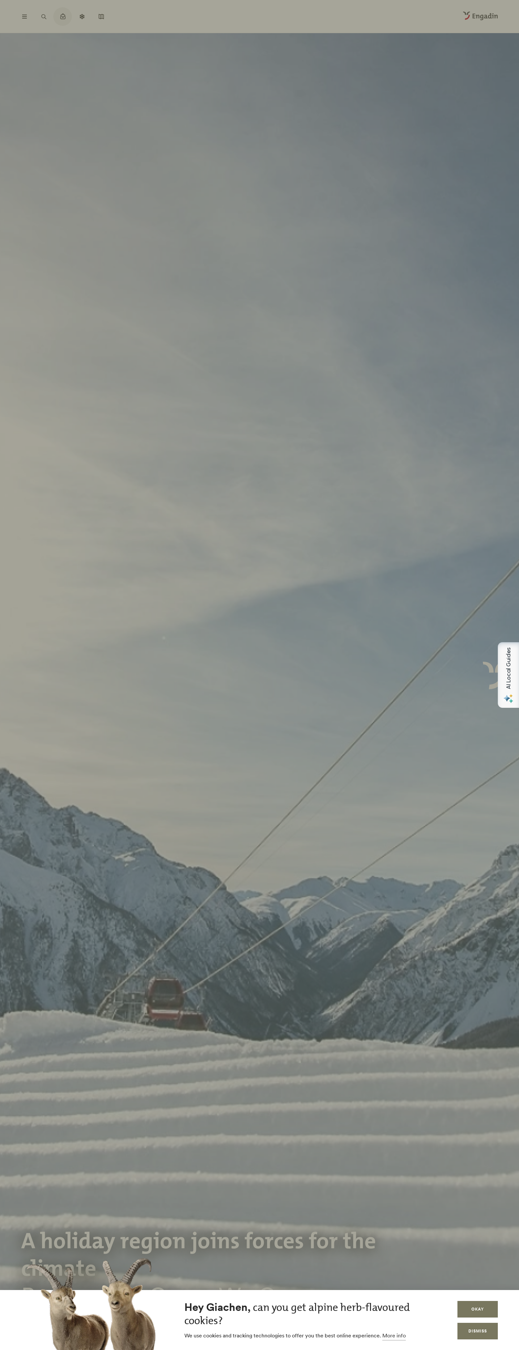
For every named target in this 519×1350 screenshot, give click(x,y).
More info (394, 1335)
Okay (477, 1309)
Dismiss (477, 1330)
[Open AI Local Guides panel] (508, 675)
